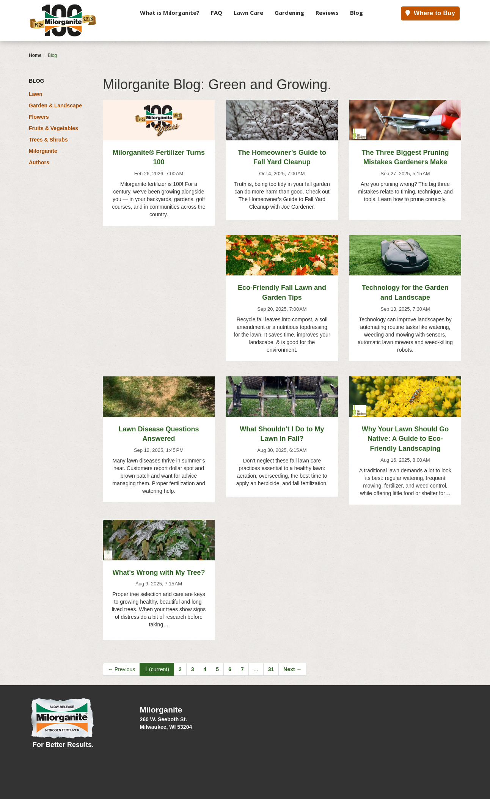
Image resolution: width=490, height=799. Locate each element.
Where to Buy (430, 13)
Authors (39, 162)
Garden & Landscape (55, 105)
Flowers (39, 117)
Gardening (289, 12)
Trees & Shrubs (48, 140)
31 (271, 669)
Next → (292, 669)
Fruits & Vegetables (53, 128)
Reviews (327, 12)
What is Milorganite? (169, 12)
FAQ (216, 12)
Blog (356, 12)
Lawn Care (248, 12)
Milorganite (43, 151)
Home (35, 55)
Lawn (35, 94)
